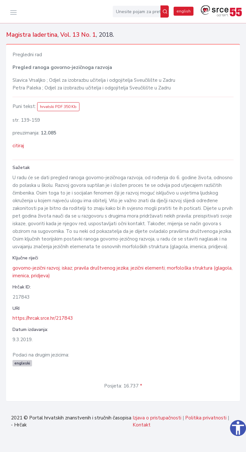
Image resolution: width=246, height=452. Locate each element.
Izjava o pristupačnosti (157, 418)
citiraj (18, 145)
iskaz (67, 268)
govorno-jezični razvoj (36, 268)
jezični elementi (148, 268)
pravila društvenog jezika (101, 268)
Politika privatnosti (205, 418)
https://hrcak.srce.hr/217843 (42, 318)
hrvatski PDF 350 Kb (58, 106)
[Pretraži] (164, 11)
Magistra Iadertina (31, 35)
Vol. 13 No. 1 (78, 35)
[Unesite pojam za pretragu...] (136, 11)
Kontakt (142, 425)
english (183, 11)
